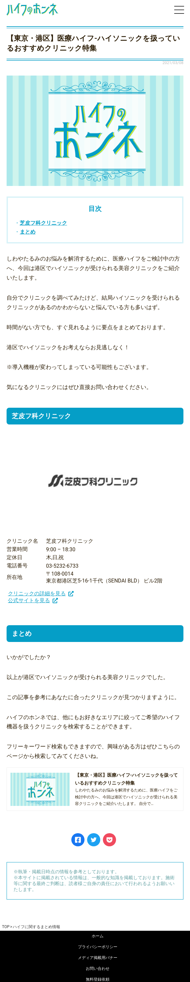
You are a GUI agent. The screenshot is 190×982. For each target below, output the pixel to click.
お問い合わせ (97, 968)
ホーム (98, 936)
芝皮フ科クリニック (43, 223)
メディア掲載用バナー (97, 957)
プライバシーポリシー (97, 947)
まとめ (28, 232)
